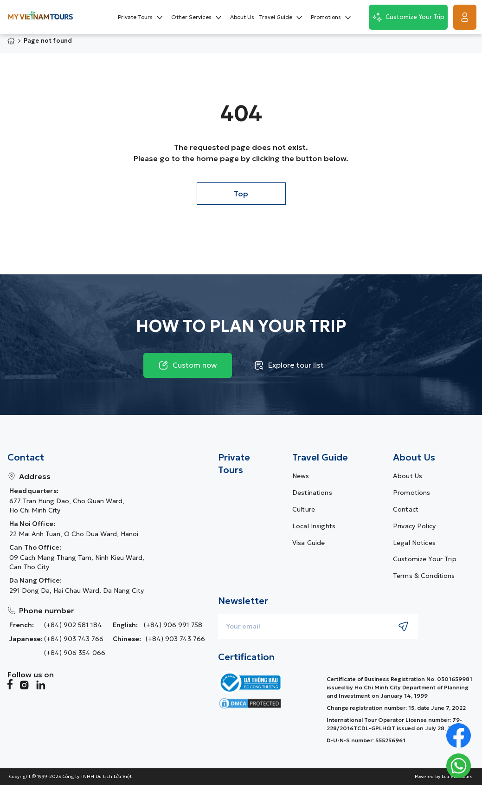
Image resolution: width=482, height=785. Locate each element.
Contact (405, 509)
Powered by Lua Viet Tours (444, 776)
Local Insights (313, 526)
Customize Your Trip (424, 559)
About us (407, 476)
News (300, 476)
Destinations (312, 492)
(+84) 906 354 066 (74, 653)
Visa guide (308, 542)
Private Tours (234, 463)
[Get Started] (464, 17)
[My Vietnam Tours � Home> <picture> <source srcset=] (40, 17)
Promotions (411, 492)
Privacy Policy (414, 526)
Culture (303, 509)
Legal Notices (414, 542)
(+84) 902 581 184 (73, 625)
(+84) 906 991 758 (173, 625)
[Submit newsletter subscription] (403, 626)
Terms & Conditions (424, 575)
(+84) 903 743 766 (73, 639)
